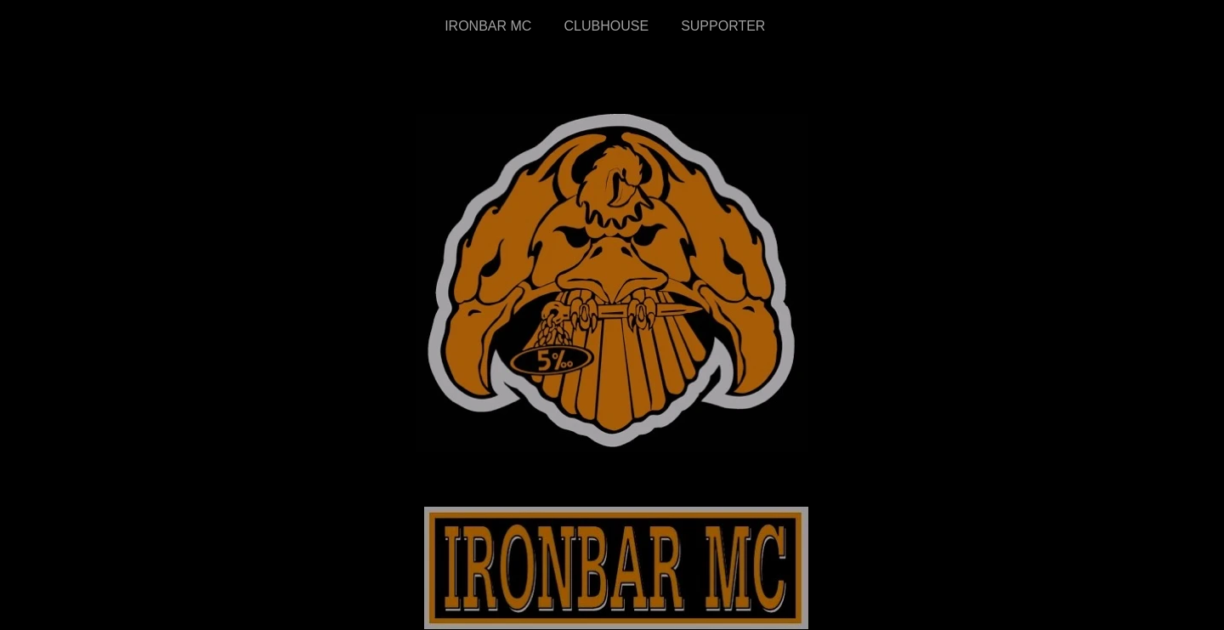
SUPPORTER (725, 26)
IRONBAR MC (488, 26)
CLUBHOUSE (608, 26)
